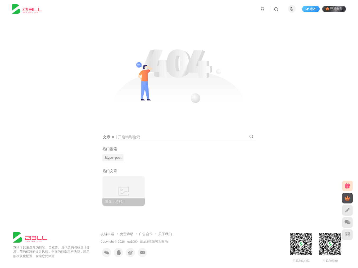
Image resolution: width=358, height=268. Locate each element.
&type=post (113, 158)
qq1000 (132, 241)
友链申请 (107, 234)
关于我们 (165, 234)
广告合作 (146, 234)
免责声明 (127, 234)
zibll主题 (149, 241)
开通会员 (334, 9)
